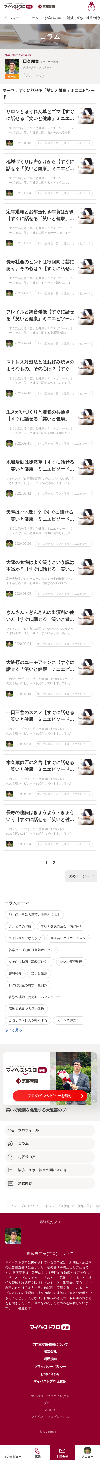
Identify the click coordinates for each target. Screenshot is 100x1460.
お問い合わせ (50, 1374)
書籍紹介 (15, 973)
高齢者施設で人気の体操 (26, 1008)
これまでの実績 (20, 926)
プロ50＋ (50, 1403)
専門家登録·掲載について (50, 1344)
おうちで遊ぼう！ (69, 1020)
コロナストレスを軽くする (28, 1020)
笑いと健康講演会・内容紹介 (61, 926)
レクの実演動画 (71, 962)
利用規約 (50, 1359)
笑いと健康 (39, 973)
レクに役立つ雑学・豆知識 (28, 985)
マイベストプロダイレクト (50, 1396)
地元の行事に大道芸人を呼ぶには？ (34, 914)
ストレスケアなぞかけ (25, 938)
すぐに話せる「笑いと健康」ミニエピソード (63, 143)
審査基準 (24, 1308)
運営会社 (50, 1351)
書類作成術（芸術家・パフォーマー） (36, 997)
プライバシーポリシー (50, 1367)
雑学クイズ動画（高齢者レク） (31, 950)
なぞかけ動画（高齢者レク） (29, 962)
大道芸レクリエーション (68, 938)
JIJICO (50, 1410)
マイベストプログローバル (50, 1417)
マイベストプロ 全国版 (50, 1381)
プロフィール (33, 75)
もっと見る (13, 1030)
